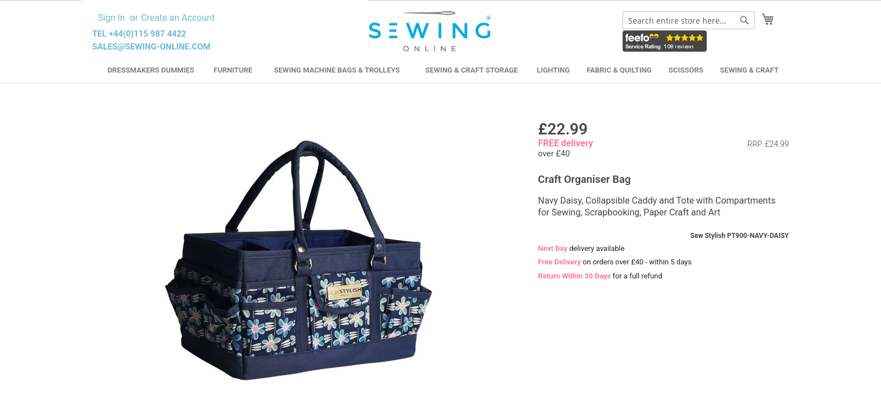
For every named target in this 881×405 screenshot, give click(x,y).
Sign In (111, 17)
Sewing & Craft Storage (471, 70)
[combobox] (689, 20)
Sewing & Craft (749, 70)
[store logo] (431, 31)
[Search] (744, 20)
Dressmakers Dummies (150, 70)
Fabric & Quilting (619, 70)
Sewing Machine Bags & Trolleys (336, 70)
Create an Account (178, 17)
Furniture (233, 70)
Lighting (553, 70)
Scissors (686, 70)
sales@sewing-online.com (151, 47)
